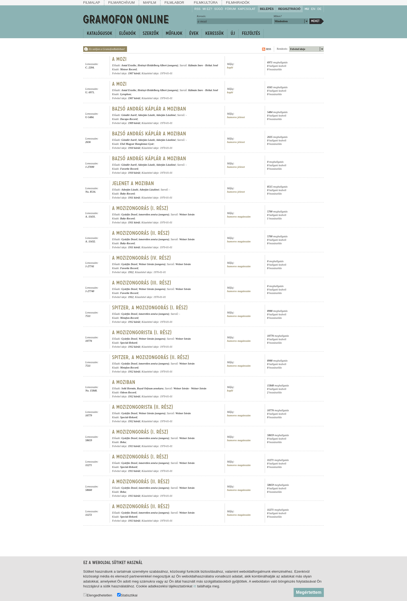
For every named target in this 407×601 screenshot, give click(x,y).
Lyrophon (125, 94)
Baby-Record (127, 193)
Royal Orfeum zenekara (150, 388)
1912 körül (134, 321)
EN (313, 8)
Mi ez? (207, 8)
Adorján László (146, 115)
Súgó (218, 8)
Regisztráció (289, 8)
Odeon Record (128, 392)
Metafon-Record (129, 317)
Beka (123, 442)
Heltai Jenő (211, 65)
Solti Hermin (128, 388)
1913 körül (134, 446)
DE (319, 8)
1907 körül (134, 73)
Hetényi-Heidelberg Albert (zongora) (158, 65)
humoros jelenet (236, 117)
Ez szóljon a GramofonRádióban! (107, 49)
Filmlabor (174, 3)
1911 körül (134, 197)
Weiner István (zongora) (152, 264)
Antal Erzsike (128, 65)
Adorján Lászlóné (166, 115)
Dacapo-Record (128, 119)
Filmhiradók (238, 3)
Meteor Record (128, 69)
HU (307, 8)
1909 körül (134, 123)
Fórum (230, 8)
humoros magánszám (239, 216)
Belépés (267, 8)
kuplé (230, 67)
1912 (130, 272)
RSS (197, 8)
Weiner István (186, 214)
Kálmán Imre (195, 65)
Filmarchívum (121, 3)
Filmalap (91, 3)
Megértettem (308, 592)
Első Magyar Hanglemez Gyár (136, 143)
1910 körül (134, 147)
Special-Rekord (128, 342)
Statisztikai (127, 595)
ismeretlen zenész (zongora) (154, 214)
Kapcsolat (246, 8)
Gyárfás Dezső (129, 214)
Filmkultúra (206, 3)
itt (194, 586)
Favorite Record (129, 168)
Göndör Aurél (129, 115)
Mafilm (149, 3)
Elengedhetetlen (97, 595)
